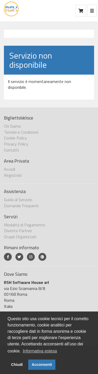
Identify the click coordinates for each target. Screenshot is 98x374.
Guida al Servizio (18, 199)
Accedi (9, 169)
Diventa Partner (18, 230)
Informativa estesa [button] (40, 351)
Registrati (13, 175)
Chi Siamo (12, 126)
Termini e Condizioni (21, 132)
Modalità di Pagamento (24, 225)
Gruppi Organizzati (20, 236)
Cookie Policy (15, 138)
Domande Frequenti (21, 205)
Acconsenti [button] (42, 364)
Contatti (11, 150)
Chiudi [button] (17, 364)
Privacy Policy (16, 144)
